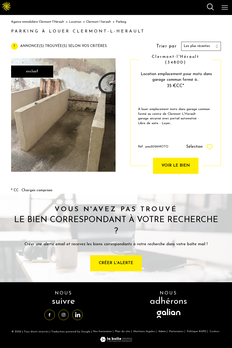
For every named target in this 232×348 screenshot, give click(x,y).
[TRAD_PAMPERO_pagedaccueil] (6, 10)
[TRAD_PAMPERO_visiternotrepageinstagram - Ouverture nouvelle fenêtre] (63, 315)
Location (75, 21)
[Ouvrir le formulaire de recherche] (210, 7)
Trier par (166, 46)
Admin (162, 331)
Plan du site (122, 331)
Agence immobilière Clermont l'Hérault (37, 21)
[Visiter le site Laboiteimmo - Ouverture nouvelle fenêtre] (116, 341)
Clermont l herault (98, 21)
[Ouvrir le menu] (225, 7)
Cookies (214, 331)
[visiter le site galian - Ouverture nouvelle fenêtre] (168, 318)
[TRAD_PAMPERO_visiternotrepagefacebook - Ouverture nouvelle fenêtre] (49, 315)
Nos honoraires (102, 331)
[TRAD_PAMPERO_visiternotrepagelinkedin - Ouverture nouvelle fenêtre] (77, 315)
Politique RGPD (196, 331)
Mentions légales (144, 331)
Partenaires (176, 331)
